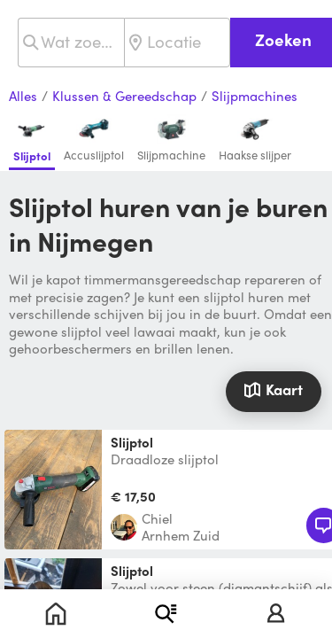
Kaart (273, 389)
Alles (23, 96)
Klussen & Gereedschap (124, 96)
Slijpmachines (254, 96)
